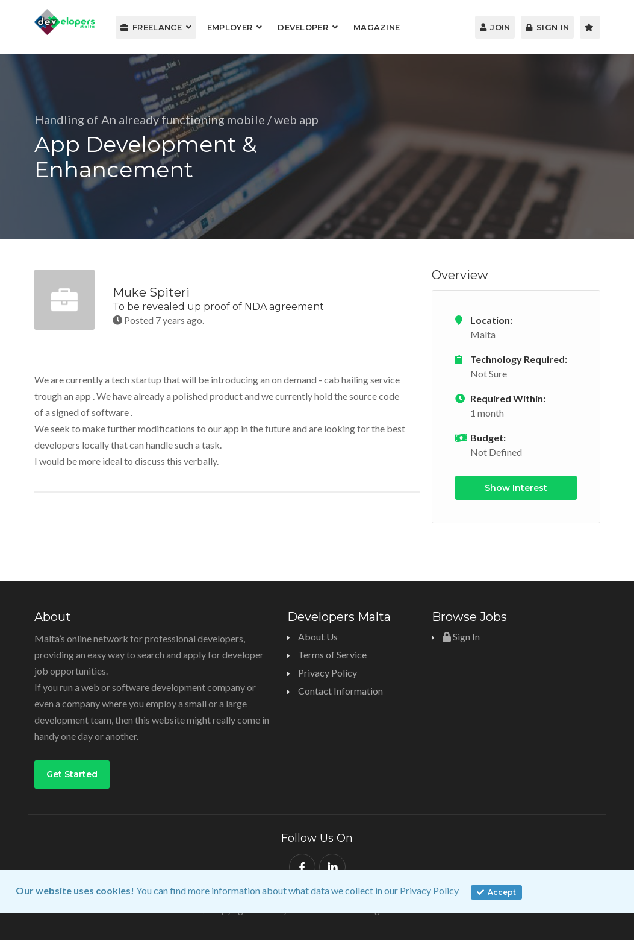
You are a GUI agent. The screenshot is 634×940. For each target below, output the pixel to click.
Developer (303, 27)
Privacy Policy (429, 890)
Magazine (376, 27)
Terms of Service (332, 654)
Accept (496, 892)
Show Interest (516, 487)
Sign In (547, 27)
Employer (229, 27)
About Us (318, 636)
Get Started (72, 774)
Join (495, 27)
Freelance (151, 27)
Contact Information (340, 690)
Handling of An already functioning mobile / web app (176, 119)
